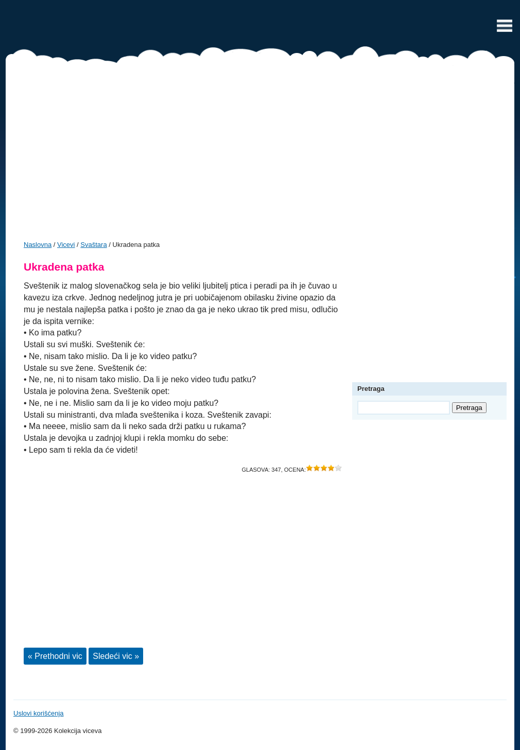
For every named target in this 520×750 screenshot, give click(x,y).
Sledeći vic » (116, 656)
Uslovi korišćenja (38, 713)
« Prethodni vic (55, 656)
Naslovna (37, 244)
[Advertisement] (260, 155)
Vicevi (260, 28)
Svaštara (93, 244)
